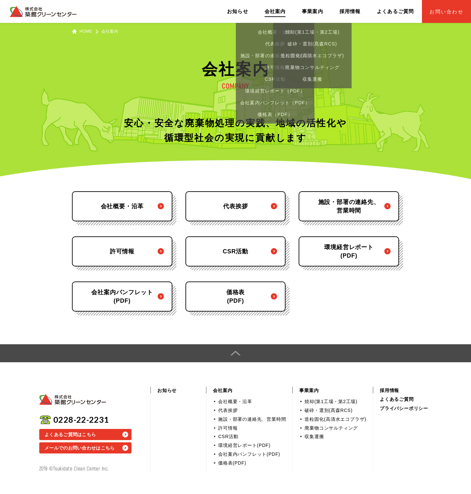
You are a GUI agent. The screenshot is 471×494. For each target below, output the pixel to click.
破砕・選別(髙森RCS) (328, 410)
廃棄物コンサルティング (331, 428)
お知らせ (237, 11)
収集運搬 (314, 436)
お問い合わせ (446, 11)
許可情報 (227, 428)
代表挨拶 (227, 410)
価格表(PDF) (232, 463)
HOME (85, 31)
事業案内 (312, 11)
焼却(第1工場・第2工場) (331, 401)
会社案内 (275, 11)
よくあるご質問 (395, 11)
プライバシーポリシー (404, 408)
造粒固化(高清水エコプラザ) (335, 419)
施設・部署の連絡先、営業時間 (252, 419)
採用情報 (350, 11)
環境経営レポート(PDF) (244, 445)
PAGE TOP (235, 353)
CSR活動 (228, 436)
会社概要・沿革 (235, 401)
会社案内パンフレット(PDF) (249, 454)
